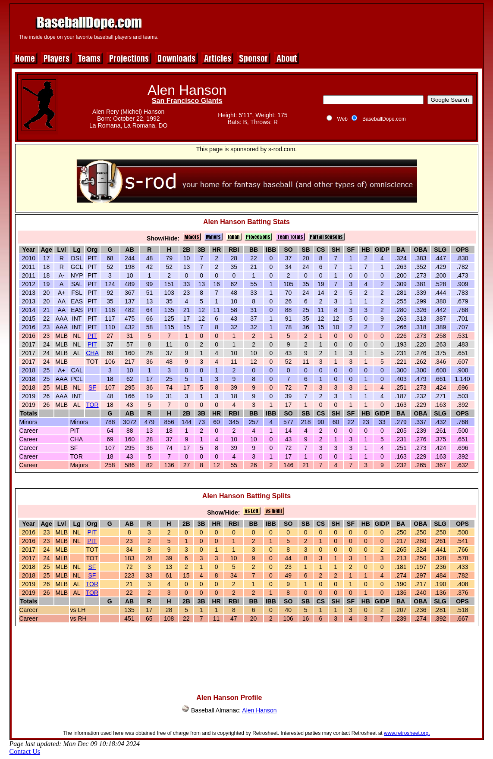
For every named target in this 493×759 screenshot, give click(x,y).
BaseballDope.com (384, 119)
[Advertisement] (323, 26)
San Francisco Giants (187, 100)
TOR (92, 404)
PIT (92, 335)
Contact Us (25, 751)
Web (342, 119)
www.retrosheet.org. (407, 733)
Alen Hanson (259, 710)
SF (92, 387)
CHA (92, 353)
